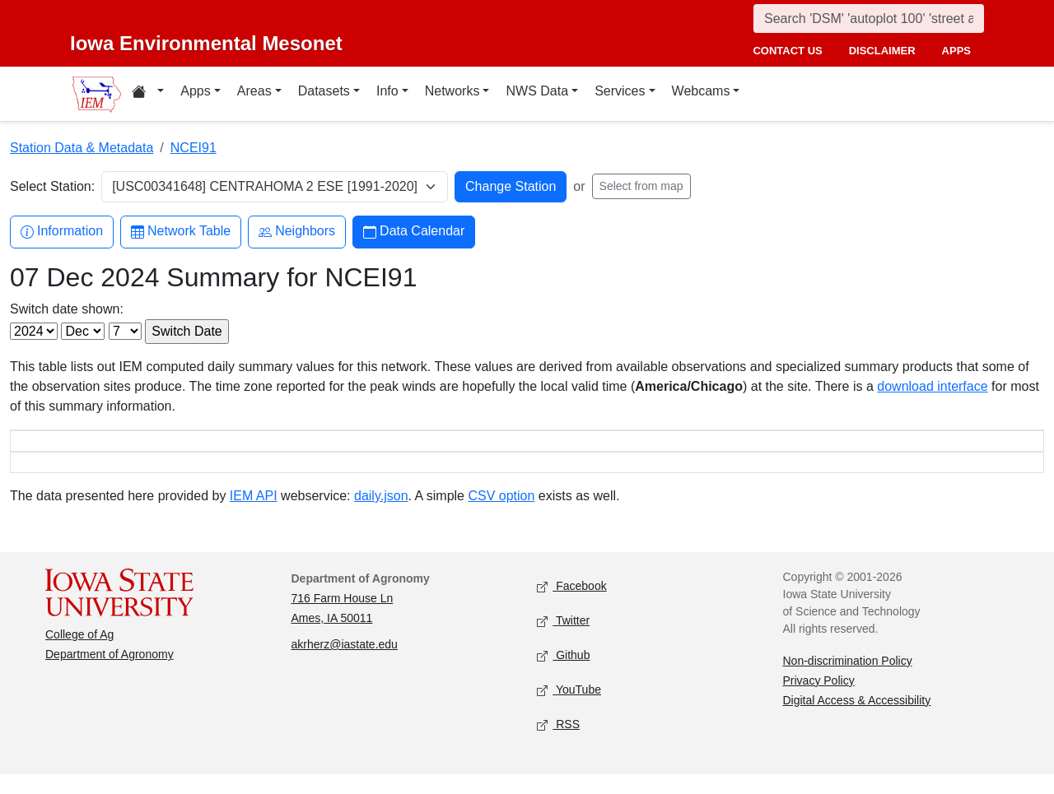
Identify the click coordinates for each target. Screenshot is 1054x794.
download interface (932, 386)
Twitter (563, 641)
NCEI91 (193, 148)
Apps (195, 91)
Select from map (641, 186)
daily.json (381, 515)
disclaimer (882, 50)
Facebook (572, 606)
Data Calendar (413, 232)
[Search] (868, 18)
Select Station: (52, 186)
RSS (558, 744)
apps (956, 50)
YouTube (569, 710)
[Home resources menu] (148, 93)
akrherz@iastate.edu (344, 664)
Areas (254, 91)
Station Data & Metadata (81, 148)
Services (620, 91)
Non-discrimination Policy (847, 680)
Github (563, 675)
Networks (452, 91)
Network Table (181, 232)
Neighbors (297, 232)
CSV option (501, 515)
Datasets (324, 91)
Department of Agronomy (109, 673)
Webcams (701, 91)
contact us (787, 50)
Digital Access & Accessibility (857, 720)
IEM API (253, 515)
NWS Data (537, 91)
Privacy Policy (819, 700)
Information (62, 232)
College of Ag (79, 654)
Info (387, 91)
